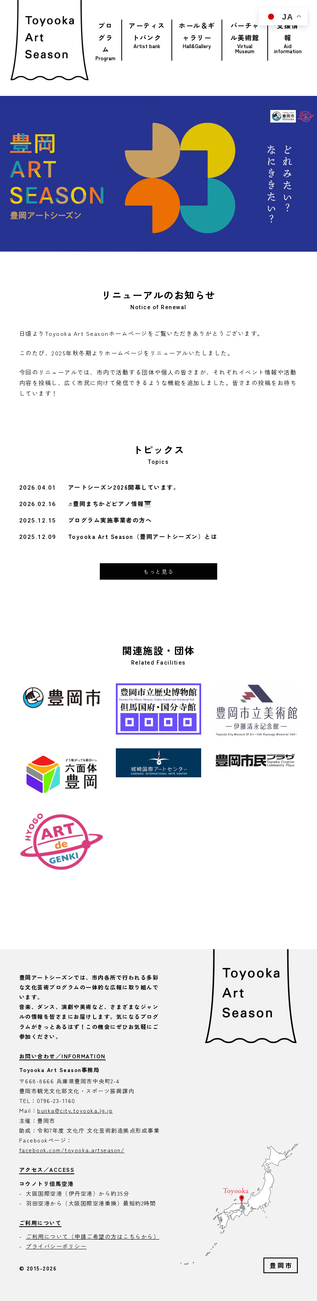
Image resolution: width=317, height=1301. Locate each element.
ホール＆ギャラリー (197, 31)
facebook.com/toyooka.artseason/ (72, 1150)
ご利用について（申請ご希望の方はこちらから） (92, 1236)
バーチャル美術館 (245, 31)
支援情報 (288, 31)
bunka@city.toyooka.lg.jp (75, 1110)
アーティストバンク (147, 31)
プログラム (105, 37)
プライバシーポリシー (56, 1246)
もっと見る (158, 571)
